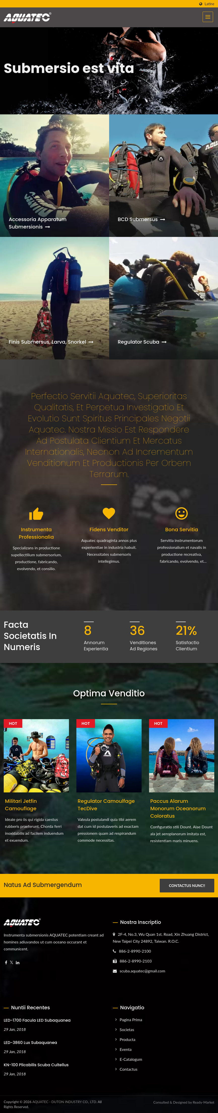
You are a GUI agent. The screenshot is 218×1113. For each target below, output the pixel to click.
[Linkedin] (17, 962)
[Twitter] (11, 962)
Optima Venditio (109, 693)
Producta (127, 1039)
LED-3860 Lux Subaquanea (30, 1042)
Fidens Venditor (109, 529)
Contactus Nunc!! (187, 885)
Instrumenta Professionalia (36, 533)
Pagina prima (131, 1019)
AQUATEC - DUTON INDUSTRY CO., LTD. (64, 1102)
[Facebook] (6, 962)
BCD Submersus (141, 219)
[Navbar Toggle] (208, 17)
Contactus (128, 1069)
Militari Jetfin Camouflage (21, 805)
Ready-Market (203, 1102)
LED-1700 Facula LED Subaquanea (37, 1020)
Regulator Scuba (142, 341)
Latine (209, 4)
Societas (127, 1029)
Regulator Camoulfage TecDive (106, 805)
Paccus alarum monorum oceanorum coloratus (178, 808)
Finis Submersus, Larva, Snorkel (51, 341)
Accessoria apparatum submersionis (37, 223)
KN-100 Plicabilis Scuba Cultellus (36, 1065)
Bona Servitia (181, 529)
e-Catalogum (131, 1059)
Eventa (126, 1049)
